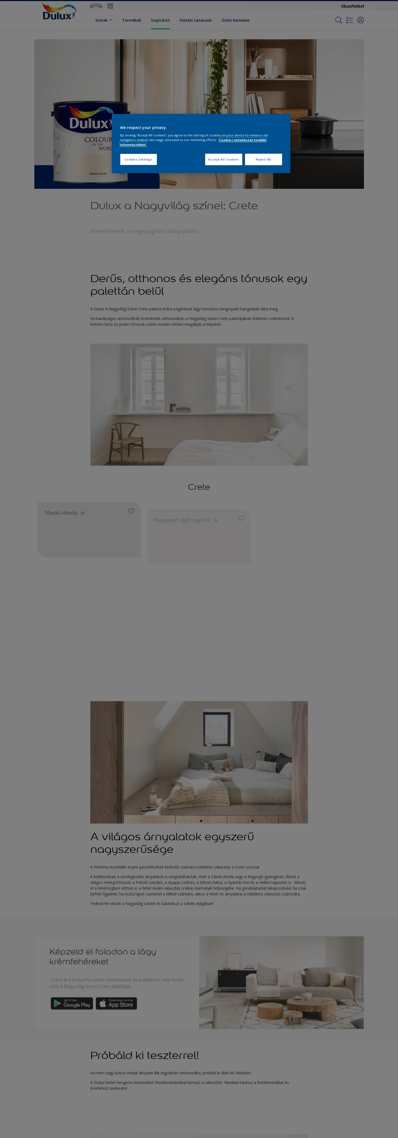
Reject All (263, 159)
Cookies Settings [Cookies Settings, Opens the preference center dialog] (138, 159)
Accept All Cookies (223, 159)
